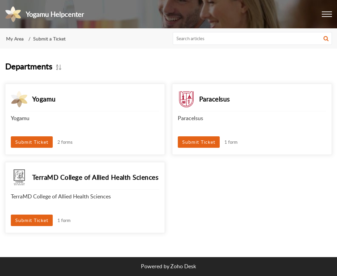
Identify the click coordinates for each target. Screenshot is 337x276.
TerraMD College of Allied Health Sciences (95, 177)
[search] (252, 38)
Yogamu (44, 99)
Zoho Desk (183, 266)
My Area (15, 38)
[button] (326, 38)
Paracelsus (214, 99)
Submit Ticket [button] (31, 142)
